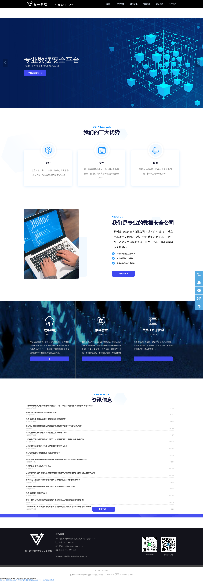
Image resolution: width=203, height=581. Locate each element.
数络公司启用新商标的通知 (36, 493)
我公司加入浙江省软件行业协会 (38, 466)
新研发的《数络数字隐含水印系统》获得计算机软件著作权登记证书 (53, 480)
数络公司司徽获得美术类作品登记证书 (41, 412)
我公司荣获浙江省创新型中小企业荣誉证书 (43, 453)
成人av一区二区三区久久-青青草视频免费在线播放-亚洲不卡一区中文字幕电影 (27, 580)
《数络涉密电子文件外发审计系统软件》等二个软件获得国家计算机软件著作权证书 (59, 406)
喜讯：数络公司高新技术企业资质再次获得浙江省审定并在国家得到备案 (55, 500)
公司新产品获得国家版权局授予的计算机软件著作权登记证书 (50, 486)
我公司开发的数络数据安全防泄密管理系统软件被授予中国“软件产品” (54, 426)
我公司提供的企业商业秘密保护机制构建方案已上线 (46, 446)
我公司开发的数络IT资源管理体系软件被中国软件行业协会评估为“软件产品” (56, 460)
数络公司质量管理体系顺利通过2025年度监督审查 (46, 419)
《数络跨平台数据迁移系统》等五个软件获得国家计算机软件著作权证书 (55, 439)
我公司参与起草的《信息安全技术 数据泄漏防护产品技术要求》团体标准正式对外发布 (60, 473)
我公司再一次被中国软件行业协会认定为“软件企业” (46, 433)
